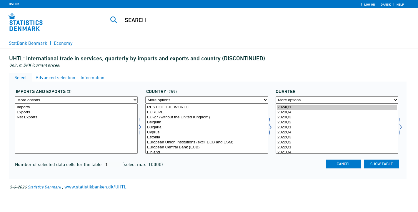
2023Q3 (337, 117)
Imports (76, 107)
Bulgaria (206, 127)
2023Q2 (337, 122)
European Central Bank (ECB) (206, 147)
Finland (206, 152)
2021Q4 (337, 152)
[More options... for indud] (76, 100)
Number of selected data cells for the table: (59, 164)
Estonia (206, 137)
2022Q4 (337, 132)
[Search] (248, 20)
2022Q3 (337, 137)
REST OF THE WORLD (206, 107)
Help (400, 4)
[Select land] (206, 129)
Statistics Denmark (44, 186)
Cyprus (206, 132)
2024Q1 (337, 107)
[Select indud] (76, 129)
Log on (369, 4)
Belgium (206, 122)
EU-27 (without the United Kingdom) (206, 117)
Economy (63, 43)
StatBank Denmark (28, 43)
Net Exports (76, 117)
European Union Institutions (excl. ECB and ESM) (206, 142)
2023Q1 (337, 127)
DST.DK (14, 4)
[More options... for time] (337, 100)
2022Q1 (337, 147)
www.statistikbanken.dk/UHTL (95, 186)
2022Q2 (337, 142)
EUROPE (206, 112)
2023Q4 (337, 112)
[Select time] (337, 129)
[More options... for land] (206, 100)
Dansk (386, 4)
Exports (76, 112)
